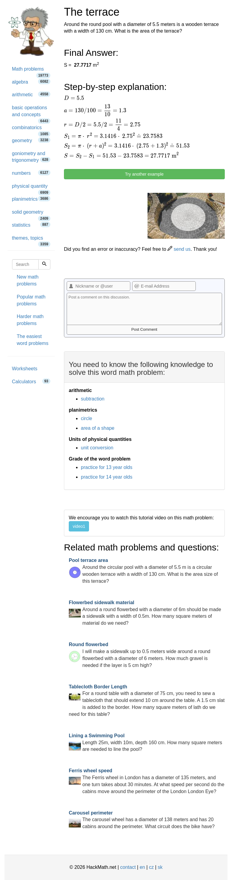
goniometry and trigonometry (31, 157)
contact (128, 867)
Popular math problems (31, 300)
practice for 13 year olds (106, 467)
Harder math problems (30, 320)
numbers (31, 173)
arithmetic (31, 94)
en (142, 867)
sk (160, 867)
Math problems (31, 71)
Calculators (31, 381)
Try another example (144, 174)
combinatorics (31, 129)
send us (178, 249)
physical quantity (31, 188)
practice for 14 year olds (106, 477)
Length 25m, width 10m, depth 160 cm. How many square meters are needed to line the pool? (145, 742)
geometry (31, 140)
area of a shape (97, 428)
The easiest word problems (33, 340)
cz (151, 867)
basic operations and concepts (31, 113)
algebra (31, 81)
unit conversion (97, 447)
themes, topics (31, 240)
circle (86, 418)
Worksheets (24, 368)
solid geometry (31, 214)
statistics (31, 225)
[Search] (44, 264)
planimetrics (31, 199)
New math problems (28, 280)
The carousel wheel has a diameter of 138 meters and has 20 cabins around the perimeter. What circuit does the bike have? (142, 819)
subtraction (92, 398)
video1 (79, 526)
